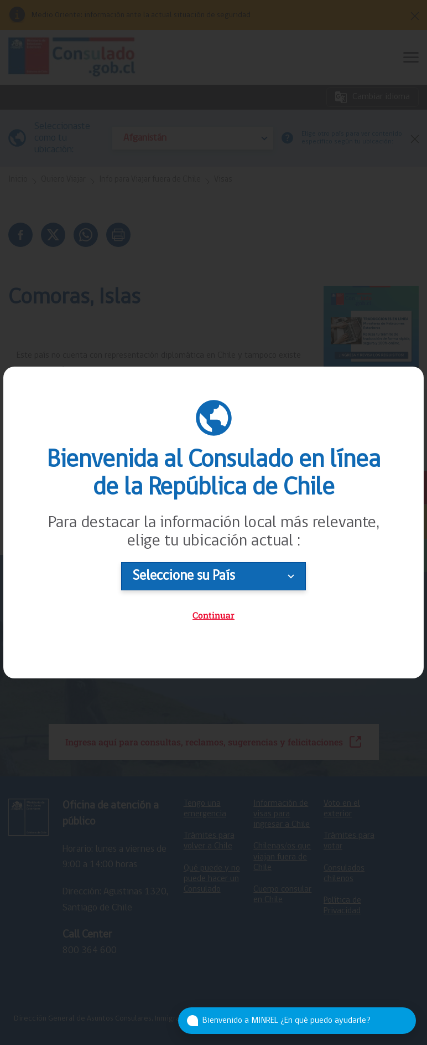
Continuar (213, 615)
